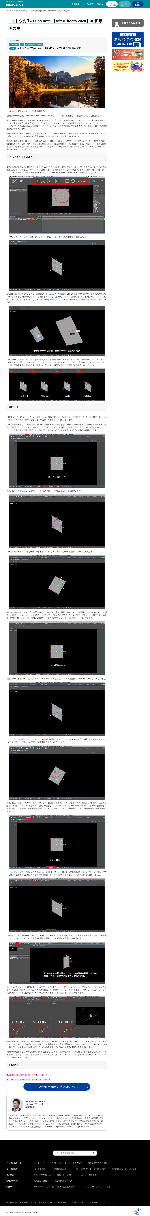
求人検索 (75, 4)
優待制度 (132, 1168)
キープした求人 (111, 5)
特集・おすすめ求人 (42, 1174)
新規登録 (137, 5)
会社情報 (62, 1200)
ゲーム (80, 1174)
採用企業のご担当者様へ (98, 1163)
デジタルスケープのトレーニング (97, 1184)
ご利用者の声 (99, 1168)
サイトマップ (109, 1200)
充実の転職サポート (61, 1168)
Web (69, 1174)
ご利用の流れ (117, 1168)
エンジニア (93, 1174)
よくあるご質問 (75, 1163)
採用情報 (93, 1200)
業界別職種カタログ (63, 1179)
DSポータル (124, 5)
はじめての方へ (40, 1168)
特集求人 (100, 4)
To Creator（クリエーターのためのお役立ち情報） (55, 1184)
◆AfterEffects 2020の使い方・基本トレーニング (26, 1075)
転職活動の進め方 (41, 1179)
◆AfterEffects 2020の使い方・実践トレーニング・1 (28, 1080)
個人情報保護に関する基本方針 (19, 1200)
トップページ (39, 1163)
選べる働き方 (82, 1168)
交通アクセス (77, 1200)
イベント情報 (57, 1163)
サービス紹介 (88, 4)
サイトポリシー (45, 1200)
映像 (59, 1174)
